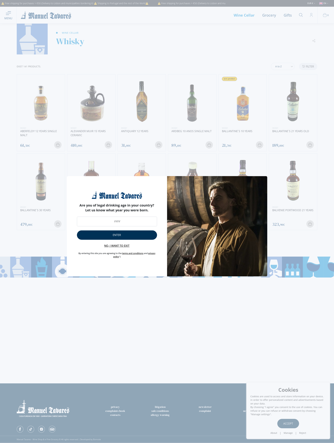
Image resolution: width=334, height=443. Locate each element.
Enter (117, 235)
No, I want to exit (116, 246)
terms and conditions (132, 253)
